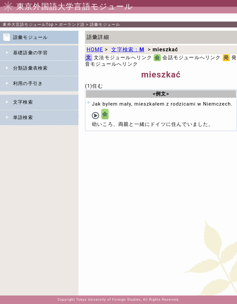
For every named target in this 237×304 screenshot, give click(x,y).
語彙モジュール (105, 24)
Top (28, 24)
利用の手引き (28, 83)
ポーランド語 (72, 24)
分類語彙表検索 (30, 68)
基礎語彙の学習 (30, 52)
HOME (95, 49)
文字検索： (127, 49)
